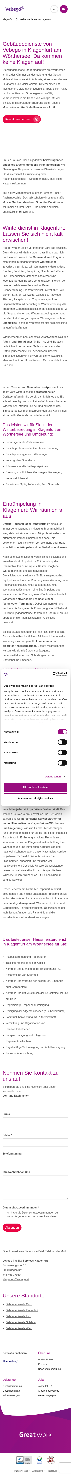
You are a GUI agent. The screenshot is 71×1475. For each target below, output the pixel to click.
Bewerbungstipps (47, 1395)
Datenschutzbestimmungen (21, 1207)
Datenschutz (37, 1471)
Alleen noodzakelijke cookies (35, 798)
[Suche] (54, 9)
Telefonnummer (12, 1153)
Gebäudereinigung (12, 1386)
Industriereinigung (12, 1395)
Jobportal (45, 1386)
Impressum (52, 1471)
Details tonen (53, 776)
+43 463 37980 (11, 1274)
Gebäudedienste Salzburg (21, 1322)
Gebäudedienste (11, 1390)
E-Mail (7, 1135)
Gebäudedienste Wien (19, 1328)
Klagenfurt (8, 19)
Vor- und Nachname (16, 1095)
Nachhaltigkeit (45, 1359)
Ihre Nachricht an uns (16, 1172)
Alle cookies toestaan (35, 787)
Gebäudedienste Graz (19, 1304)
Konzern (42, 1364)
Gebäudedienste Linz (18, 1316)
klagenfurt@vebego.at (16, 1279)
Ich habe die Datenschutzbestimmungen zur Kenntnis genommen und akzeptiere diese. (33, 1214)
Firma (6, 1114)
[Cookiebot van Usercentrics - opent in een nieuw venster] (52, 674)
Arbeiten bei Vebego (48, 1390)
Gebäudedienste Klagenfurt (22, 1310)
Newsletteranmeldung (49, 1369)
